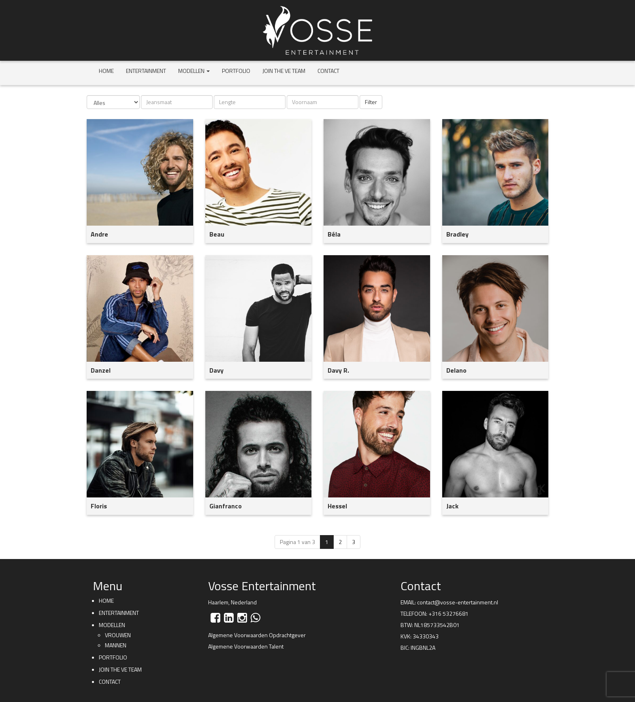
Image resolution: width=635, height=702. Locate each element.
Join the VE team (283, 70)
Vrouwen (118, 635)
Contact (328, 70)
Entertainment (146, 70)
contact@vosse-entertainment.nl (457, 602)
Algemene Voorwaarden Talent (245, 646)
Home (106, 70)
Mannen (115, 645)
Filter (371, 102)
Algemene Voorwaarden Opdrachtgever (257, 635)
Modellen (194, 70)
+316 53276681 (448, 613)
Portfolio (236, 70)
